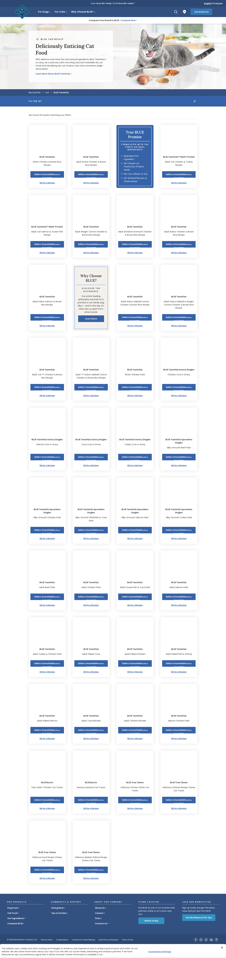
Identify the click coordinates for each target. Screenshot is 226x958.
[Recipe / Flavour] (134, 109)
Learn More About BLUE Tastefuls (53, 73)
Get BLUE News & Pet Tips (199, 930)
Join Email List (201, 11)
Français (218, 3)
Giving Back (57, 921)
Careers (99, 926)
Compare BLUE (15, 936)
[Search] (175, 12)
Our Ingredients (15, 931)
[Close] (222, 947)
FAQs (97, 931)
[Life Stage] (91, 109)
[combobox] (177, 109)
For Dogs (44, 11)
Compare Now (128, 20)
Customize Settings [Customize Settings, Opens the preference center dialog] (159, 951)
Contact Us (101, 936)
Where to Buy (151, 933)
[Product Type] (48, 109)
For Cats (61, 11)
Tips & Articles (58, 926)
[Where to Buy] (184, 12)
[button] (47, 187)
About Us (100, 921)
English (207, 3)
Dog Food (12, 921)
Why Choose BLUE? (83, 11)
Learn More (91, 331)
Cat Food (12, 926)
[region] (113, 951)
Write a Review (47, 196)
